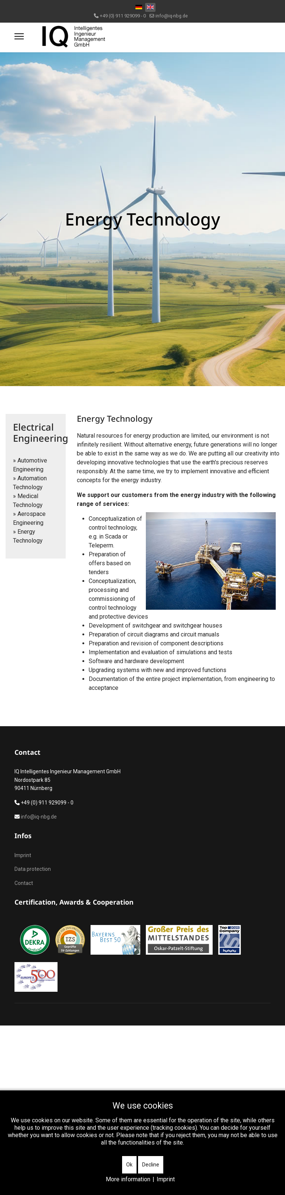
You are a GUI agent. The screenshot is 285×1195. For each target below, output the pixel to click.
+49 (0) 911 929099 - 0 (123, 16)
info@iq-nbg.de (171, 16)
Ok (129, 1165)
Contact (23, 883)
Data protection (32, 869)
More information (128, 1179)
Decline (150, 1165)
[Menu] (19, 36)
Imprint (22, 855)
